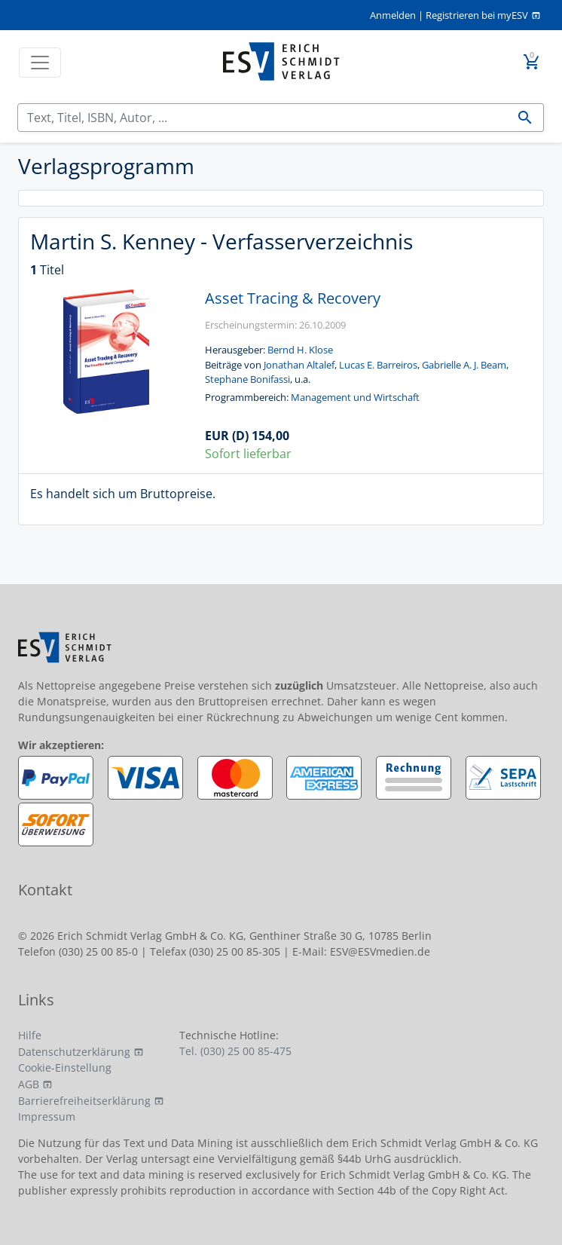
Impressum (46, 1116)
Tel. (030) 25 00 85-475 (235, 1051)
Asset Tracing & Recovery (292, 298)
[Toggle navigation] (40, 62)
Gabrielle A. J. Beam (464, 365)
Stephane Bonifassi (247, 379)
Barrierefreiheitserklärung (84, 1101)
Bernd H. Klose (300, 349)
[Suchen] (262, 117)
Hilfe (29, 1035)
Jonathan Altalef (299, 365)
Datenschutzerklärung (74, 1052)
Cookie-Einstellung (64, 1067)
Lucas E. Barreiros (378, 365)
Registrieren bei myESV (477, 15)
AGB (28, 1084)
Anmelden (393, 15)
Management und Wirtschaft (355, 397)
